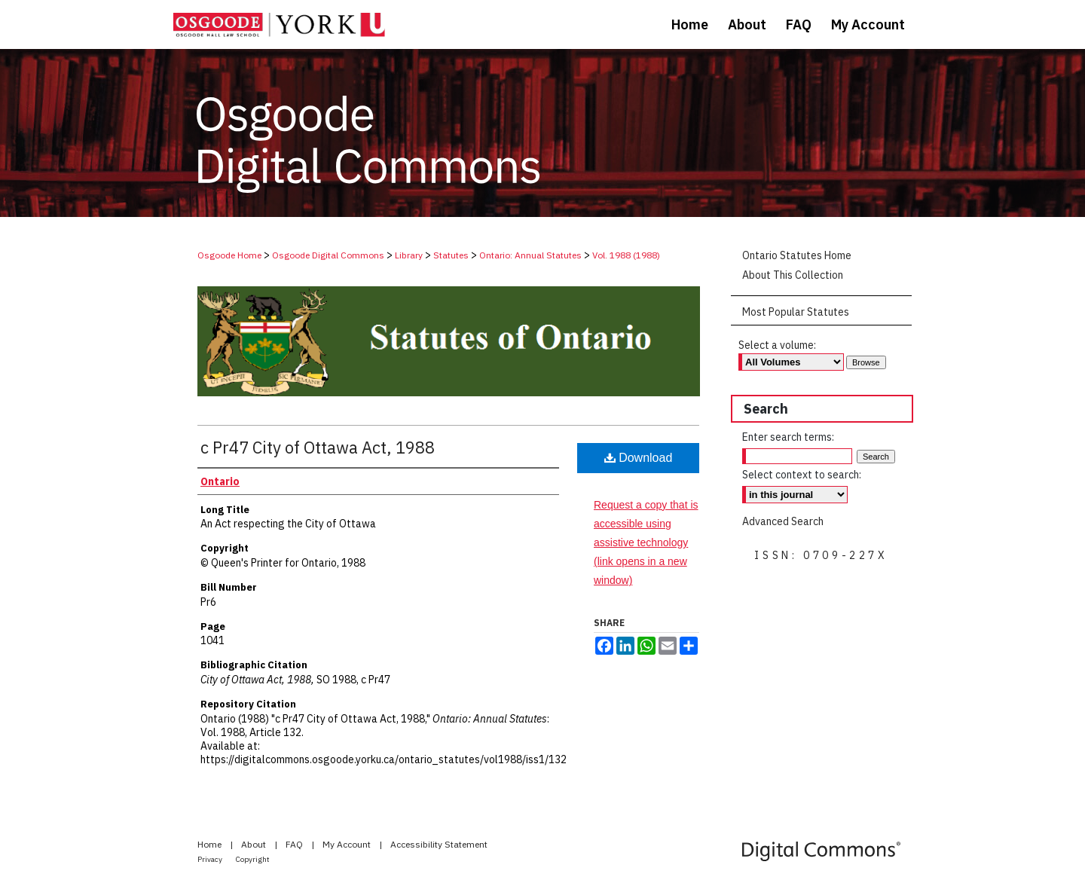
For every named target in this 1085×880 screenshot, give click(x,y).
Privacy (210, 859)
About (254, 844)
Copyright (253, 859)
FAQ (295, 844)
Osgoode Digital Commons (328, 255)
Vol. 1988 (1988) (626, 255)
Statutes (451, 255)
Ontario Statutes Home (796, 255)
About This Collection (792, 275)
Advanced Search (783, 521)
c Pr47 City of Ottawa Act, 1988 (317, 447)
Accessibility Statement (438, 844)
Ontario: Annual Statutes (530, 255)
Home (210, 844)
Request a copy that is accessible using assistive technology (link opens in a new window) (646, 543)
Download (638, 457)
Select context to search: (801, 474)
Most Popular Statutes (795, 312)
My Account (347, 844)
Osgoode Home (229, 255)
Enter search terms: (788, 437)
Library (409, 255)
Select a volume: (777, 345)
